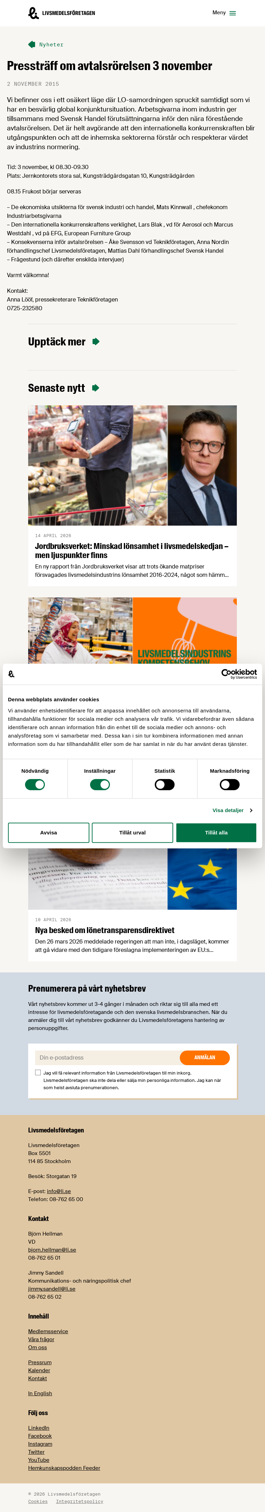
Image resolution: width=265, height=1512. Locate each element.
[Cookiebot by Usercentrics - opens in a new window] (226, 674)
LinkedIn (38, 1428)
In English (40, 1393)
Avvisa (48, 832)
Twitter (36, 1452)
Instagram (40, 1444)
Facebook (40, 1436)
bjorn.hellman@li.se (52, 1249)
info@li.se (59, 1191)
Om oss (37, 1347)
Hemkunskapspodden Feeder (64, 1468)
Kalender (39, 1370)
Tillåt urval (132, 832)
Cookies (38, 1501)
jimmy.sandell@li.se (51, 1288)
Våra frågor (41, 1339)
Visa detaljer (227, 810)
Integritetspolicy (79, 1501)
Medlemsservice (48, 1331)
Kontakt (37, 1378)
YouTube (38, 1460)
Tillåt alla (216, 832)
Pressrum (39, 1362)
